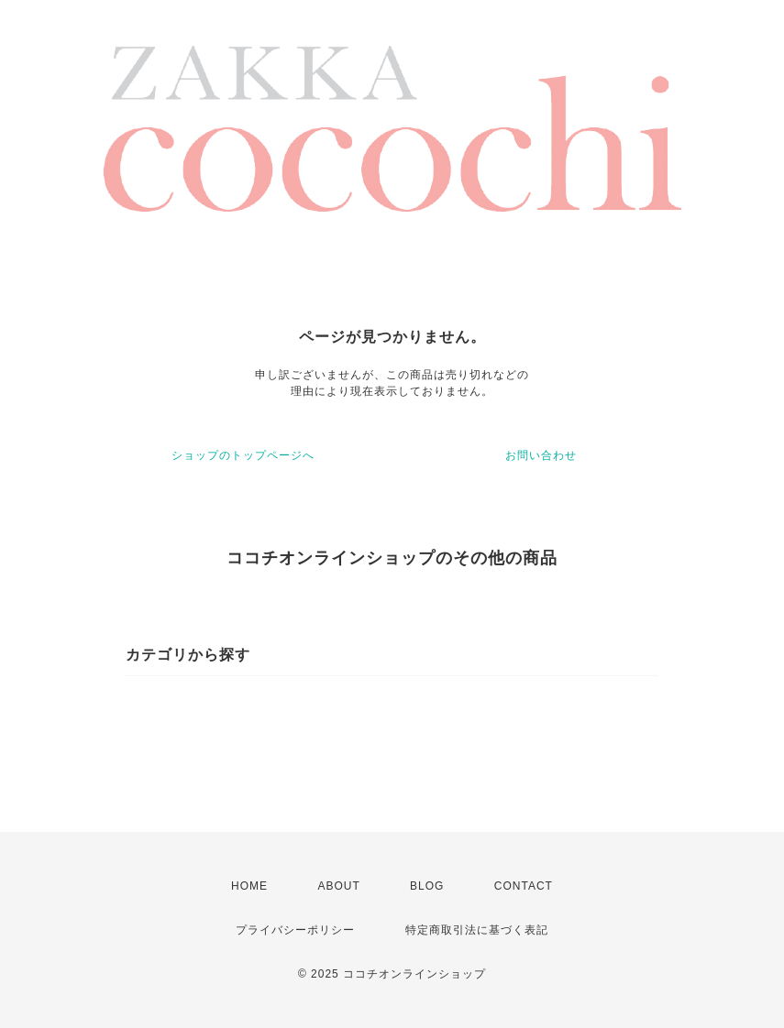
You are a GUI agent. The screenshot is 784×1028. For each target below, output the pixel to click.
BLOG (427, 886)
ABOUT (338, 886)
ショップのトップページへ (243, 455)
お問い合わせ (541, 455)
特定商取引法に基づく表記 (476, 930)
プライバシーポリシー (295, 930)
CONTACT (523, 886)
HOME (249, 886)
